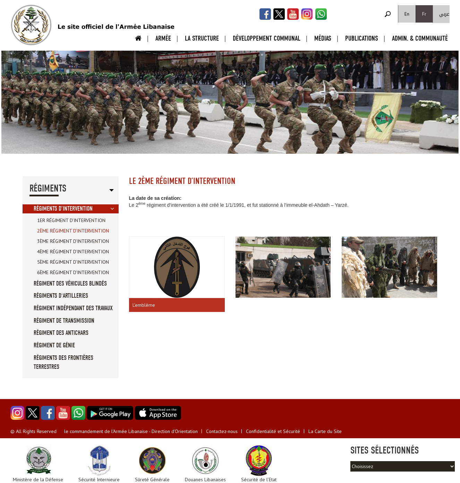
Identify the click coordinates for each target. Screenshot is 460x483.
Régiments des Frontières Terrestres (63, 362)
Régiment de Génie (54, 345)
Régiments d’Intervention (63, 208)
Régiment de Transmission (64, 320)
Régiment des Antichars (61, 333)
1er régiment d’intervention (71, 220)
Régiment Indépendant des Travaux (73, 308)
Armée (163, 38)
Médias (322, 38)
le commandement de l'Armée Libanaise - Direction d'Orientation (131, 431)
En (406, 14)
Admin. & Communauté (420, 38)
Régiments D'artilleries (61, 295)
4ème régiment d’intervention (73, 251)
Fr (424, 14)
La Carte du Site (325, 431)
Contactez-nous (222, 431)
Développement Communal (266, 38)
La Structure (202, 38)
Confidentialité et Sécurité (273, 431)
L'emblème (144, 305)
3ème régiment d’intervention (73, 241)
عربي (444, 14)
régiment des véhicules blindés (70, 283)
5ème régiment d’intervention (73, 262)
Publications (361, 38)
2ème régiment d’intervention (73, 231)
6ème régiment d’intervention (73, 272)
